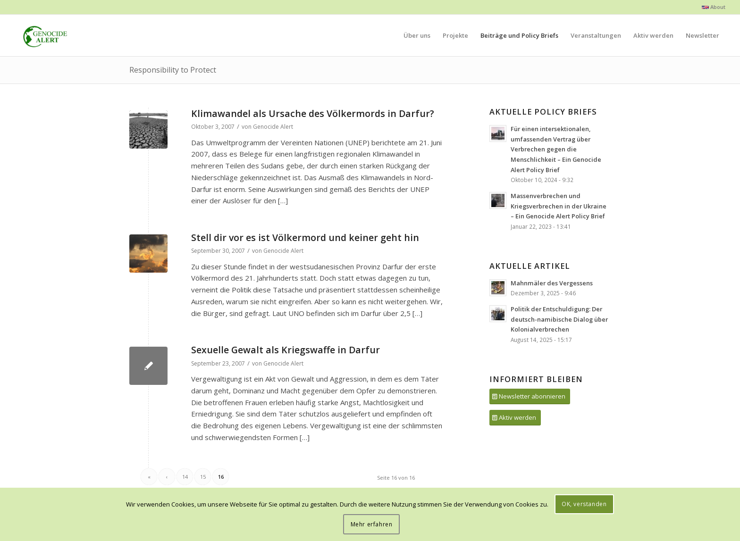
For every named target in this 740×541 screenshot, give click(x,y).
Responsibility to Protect (172, 70)
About (713, 6)
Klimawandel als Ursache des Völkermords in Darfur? (312, 113)
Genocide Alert (273, 127)
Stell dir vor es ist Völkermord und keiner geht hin (305, 237)
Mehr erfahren (372, 524)
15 (203, 476)
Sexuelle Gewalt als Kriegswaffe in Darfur (285, 349)
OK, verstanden (584, 504)
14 (185, 476)
